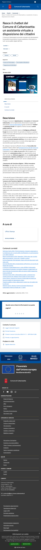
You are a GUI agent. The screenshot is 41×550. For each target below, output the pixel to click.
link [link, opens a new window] (35, 540)
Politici (5, 409)
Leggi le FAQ (6, 511)
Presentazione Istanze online (10, 516)
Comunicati (15, 13)
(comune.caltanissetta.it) (15, 125)
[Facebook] (3, 391)
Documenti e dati (7, 413)
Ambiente (6, 448)
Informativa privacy (8, 525)
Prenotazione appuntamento (10, 506)
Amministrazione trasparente (11, 523)
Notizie (5, 460)
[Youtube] (7, 391)
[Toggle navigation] (3, 6)
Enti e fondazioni (7, 406)
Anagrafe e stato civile (9, 421)
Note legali (6, 528)
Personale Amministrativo (10, 411)
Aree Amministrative (8, 401)
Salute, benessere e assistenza (11, 450)
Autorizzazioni (7, 452)
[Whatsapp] (15, 391)
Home (3, 13)
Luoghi (5, 472)
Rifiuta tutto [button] (26, 544)
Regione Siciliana (6, 2)
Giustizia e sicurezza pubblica (11, 443)
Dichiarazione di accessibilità (10, 530)
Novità (8, 13)
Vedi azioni (6, 49)
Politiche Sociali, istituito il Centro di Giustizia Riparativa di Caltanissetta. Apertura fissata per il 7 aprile (18, 286)
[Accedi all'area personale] (35, 2)
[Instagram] (11, 391)
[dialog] (20, 541)
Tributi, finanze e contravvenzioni (12, 445)
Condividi (6, 46)
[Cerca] (38, 7)
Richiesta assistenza (8, 513)
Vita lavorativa (7, 426)
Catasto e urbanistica (8, 431)
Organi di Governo (8, 399)
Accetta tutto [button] (14, 544)
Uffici (4, 404)
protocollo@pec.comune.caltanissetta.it (14, 493)
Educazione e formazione (9, 440)
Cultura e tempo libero (9, 423)
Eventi (5, 474)
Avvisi (5, 465)
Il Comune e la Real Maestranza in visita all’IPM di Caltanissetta (19, 267)
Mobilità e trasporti (8, 433)
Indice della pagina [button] (10, 99)
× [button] (39, 533)
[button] (20, 547)
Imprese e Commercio (9, 428)
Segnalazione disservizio (9, 508)
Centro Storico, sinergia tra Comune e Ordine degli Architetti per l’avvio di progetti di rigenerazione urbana (19, 279)
